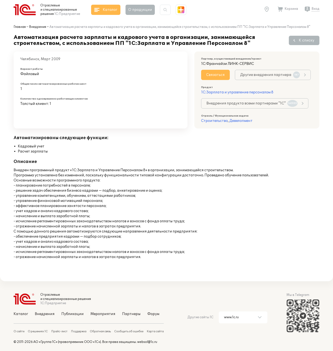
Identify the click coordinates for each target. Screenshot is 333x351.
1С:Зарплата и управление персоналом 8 (237, 92)
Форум (153, 314)
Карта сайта (155, 331)
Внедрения (37, 27)
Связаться (215, 75)
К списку (306, 40)
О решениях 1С (38, 331)
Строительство (214, 121)
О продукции (140, 10)
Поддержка (78, 331)
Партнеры (131, 314)
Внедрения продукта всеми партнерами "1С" (252, 103)
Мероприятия (102, 314)
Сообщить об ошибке (128, 331)
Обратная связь (100, 331)
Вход (315, 9)
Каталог (21, 314)
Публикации (72, 314)
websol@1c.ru (147, 342)
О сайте (19, 331)
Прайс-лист (59, 331)
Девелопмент (241, 121)
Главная (20, 27)
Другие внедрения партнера (270, 74)
